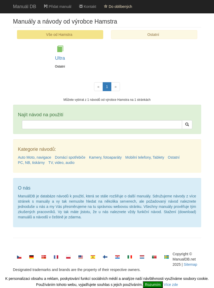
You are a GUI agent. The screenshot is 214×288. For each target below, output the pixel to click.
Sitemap (190, 264)
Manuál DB (24, 6)
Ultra (60, 58)
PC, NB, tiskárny (31, 162)
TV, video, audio (61, 162)
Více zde (171, 285)
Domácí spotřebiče (70, 157)
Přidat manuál (57, 6)
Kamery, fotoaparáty (105, 157)
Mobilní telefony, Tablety (144, 157)
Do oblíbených (118, 6)
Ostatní (153, 34)
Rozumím (153, 285)
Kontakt (87, 6)
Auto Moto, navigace (34, 157)
